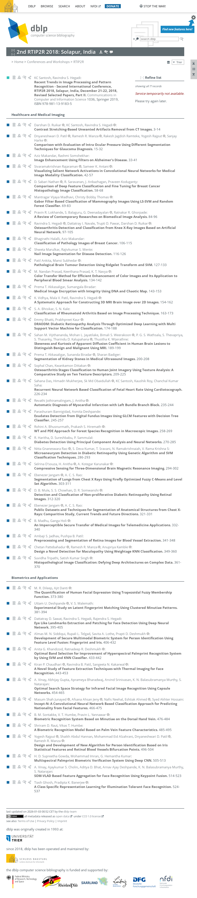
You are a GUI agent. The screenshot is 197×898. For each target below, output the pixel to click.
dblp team (70, 811)
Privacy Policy (46, 821)
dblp (32, 6)
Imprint (62, 821)
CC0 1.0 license (91, 816)
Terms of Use (26, 821)
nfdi (93, 6)
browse (47, 6)
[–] (142, 77)
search (64, 6)
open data (62, 816)
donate (113, 6)
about (80, 6)
